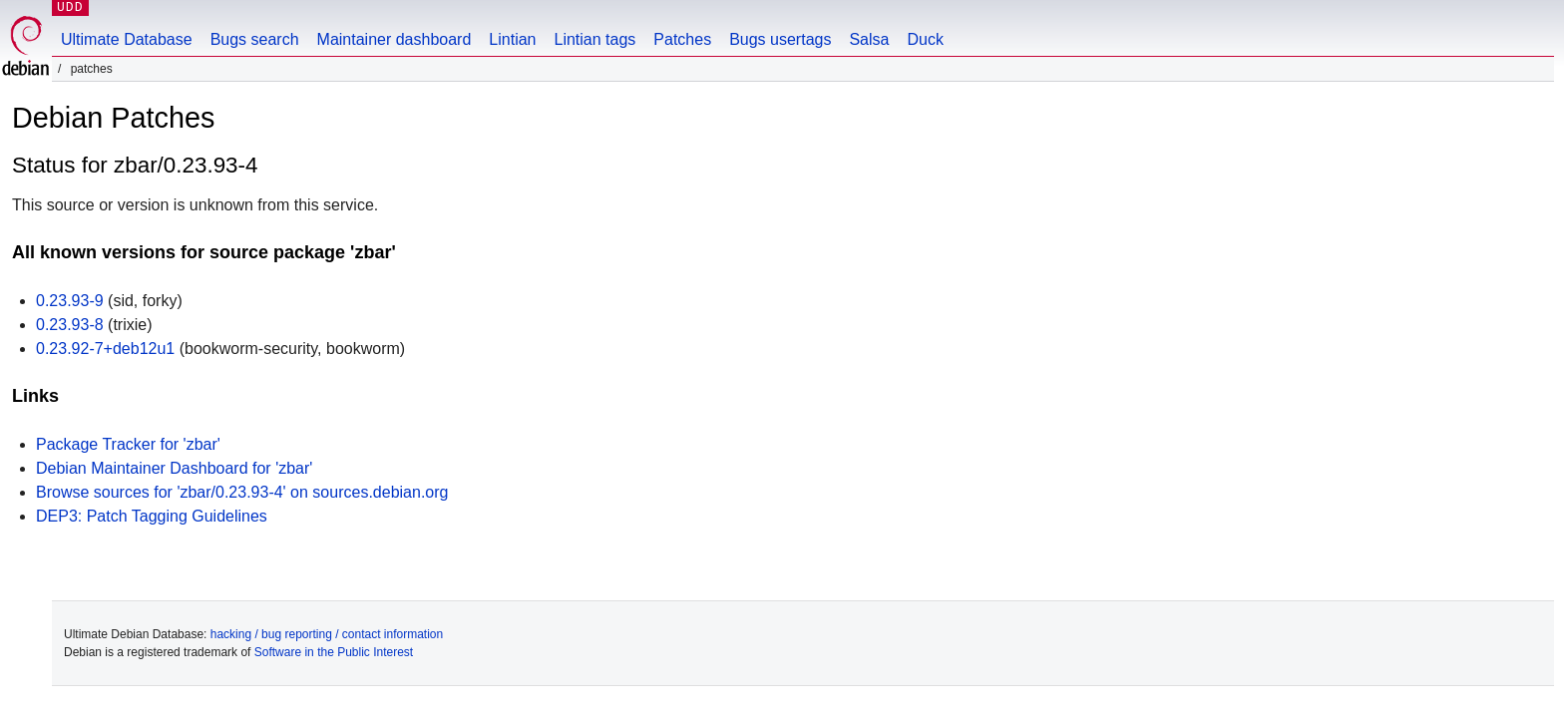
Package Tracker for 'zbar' (128, 444)
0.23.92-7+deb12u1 (105, 348)
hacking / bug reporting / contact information (326, 634)
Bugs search (254, 39)
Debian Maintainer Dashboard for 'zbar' (174, 468)
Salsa (869, 39)
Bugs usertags (780, 39)
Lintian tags (594, 39)
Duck (925, 39)
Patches (682, 39)
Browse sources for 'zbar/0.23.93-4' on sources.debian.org (242, 492)
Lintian (512, 39)
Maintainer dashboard (394, 39)
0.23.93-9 (70, 300)
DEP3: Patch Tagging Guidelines (151, 516)
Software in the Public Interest (333, 652)
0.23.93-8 (70, 324)
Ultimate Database (127, 39)
